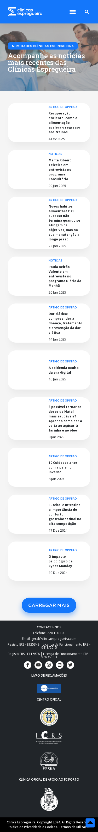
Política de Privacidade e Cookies (32, 827)
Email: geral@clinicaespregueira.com (49, 638)
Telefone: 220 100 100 (49, 633)
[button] (73, 12)
